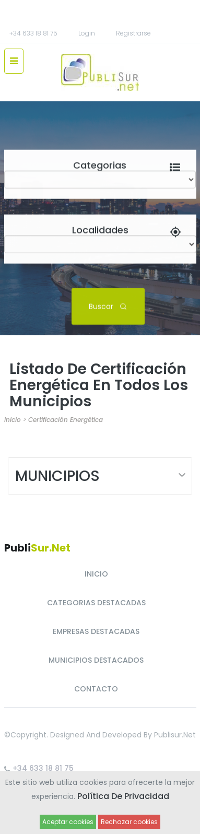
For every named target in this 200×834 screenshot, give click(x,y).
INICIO (96, 574)
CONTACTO (96, 689)
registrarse (133, 33)
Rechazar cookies (129, 821)
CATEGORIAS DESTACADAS (96, 602)
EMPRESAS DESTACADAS (96, 631)
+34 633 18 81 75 (33, 33)
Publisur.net (175, 735)
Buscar (108, 306)
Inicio (12, 419)
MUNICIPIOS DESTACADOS (96, 660)
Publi (37, 548)
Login (86, 33)
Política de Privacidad (123, 796)
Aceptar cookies (67, 821)
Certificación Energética (65, 419)
